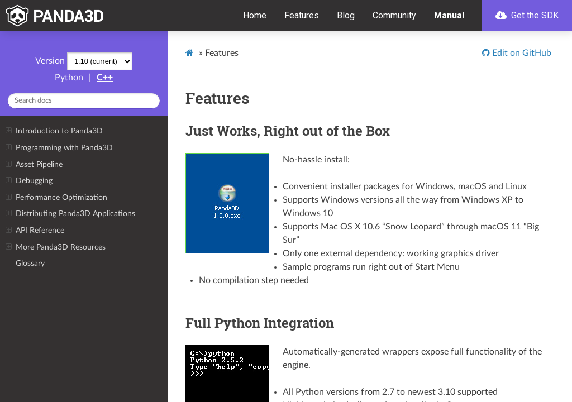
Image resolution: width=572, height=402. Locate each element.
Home (254, 15)
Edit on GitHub (520, 53)
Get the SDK (527, 15)
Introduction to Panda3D (54, 131)
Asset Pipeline (34, 165)
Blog (346, 15)
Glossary (30, 263)
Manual (449, 15)
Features (301, 15)
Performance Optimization (56, 198)
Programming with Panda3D (59, 148)
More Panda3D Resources (55, 247)
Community (394, 15)
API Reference (35, 231)
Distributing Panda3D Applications (70, 214)
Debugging (29, 181)
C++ (105, 77)
